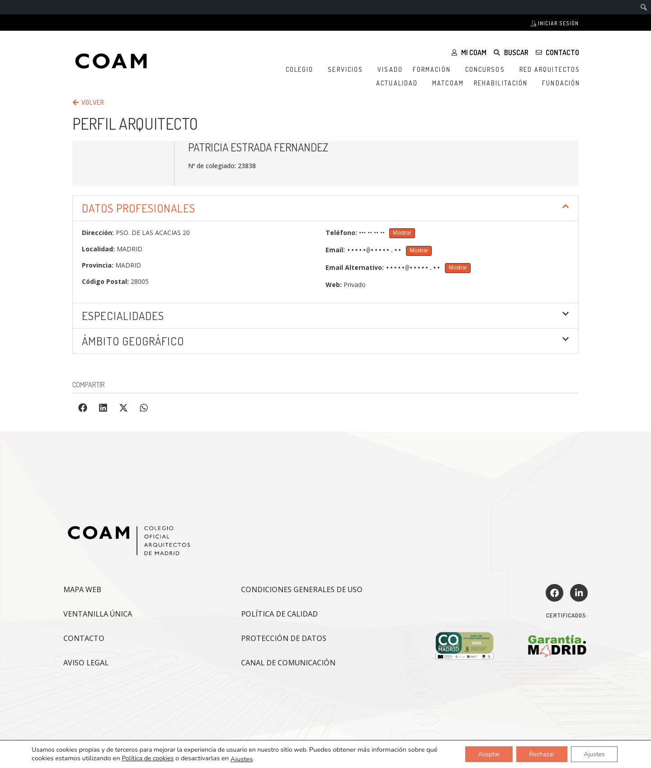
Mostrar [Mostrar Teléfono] (402, 233)
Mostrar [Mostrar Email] (419, 250)
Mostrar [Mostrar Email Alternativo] (458, 267)
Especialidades (123, 315)
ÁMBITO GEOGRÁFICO (133, 341)
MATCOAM (448, 83)
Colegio (302, 69)
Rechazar (539, 753)
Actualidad (399, 83)
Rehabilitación (503, 83)
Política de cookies (148, 758)
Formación (434, 69)
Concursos (487, 69)
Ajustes (242, 758)
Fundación (563, 83)
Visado (390, 69)
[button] (325, 208)
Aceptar (484, 753)
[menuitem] (644, 7)
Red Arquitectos (552, 69)
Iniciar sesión (555, 23)
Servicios (348, 69)
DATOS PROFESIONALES (138, 208)
